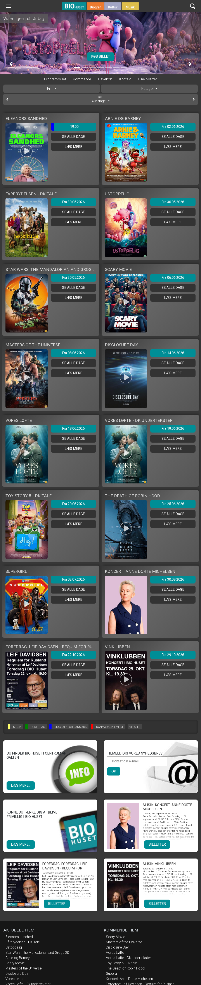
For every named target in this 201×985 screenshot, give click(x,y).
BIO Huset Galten (80, 6)
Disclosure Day (16, 973)
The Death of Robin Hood (125, 968)
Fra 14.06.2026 (172, 353)
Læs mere (73, 147)
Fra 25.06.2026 (172, 504)
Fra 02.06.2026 (172, 127)
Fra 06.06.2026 (172, 277)
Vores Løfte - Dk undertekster (128, 958)
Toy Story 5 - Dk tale (121, 963)
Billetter (157, 844)
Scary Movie (15, 963)
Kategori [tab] (147, 89)
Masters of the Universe (23, 968)
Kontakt (125, 79)
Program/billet (55, 79)
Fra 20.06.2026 (73, 504)
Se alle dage (73, 137)
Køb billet (100, 56)
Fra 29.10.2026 (172, 655)
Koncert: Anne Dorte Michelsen (129, 979)
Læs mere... (20, 785)
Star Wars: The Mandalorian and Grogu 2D (37, 952)
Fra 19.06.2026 (172, 428)
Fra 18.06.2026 (73, 428)
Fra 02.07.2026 (73, 579)
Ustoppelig (13, 947)
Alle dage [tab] (100, 99)
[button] (11, 64)
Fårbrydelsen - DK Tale (22, 942)
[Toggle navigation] (8, 6)
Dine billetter (147, 79)
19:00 (65, 127)
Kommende (82, 79)
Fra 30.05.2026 (73, 202)
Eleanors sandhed (19, 937)
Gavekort (105, 79)
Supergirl (112, 973)
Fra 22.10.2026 (73, 655)
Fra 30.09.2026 (172, 579)
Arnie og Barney (17, 958)
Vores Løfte (14, 979)
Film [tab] (50, 89)
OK (113, 771)
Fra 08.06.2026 (73, 353)
